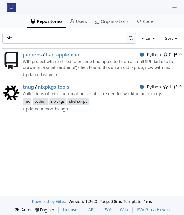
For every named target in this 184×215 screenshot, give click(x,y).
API (91, 209)
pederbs (32, 55)
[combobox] (148, 38)
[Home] (11, 7)
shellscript (78, 101)
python (40, 101)
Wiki (124, 209)
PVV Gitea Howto (153, 209)
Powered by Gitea (49, 201)
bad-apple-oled (63, 55)
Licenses (71, 209)
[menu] (22, 210)
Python (150, 54)
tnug (28, 87)
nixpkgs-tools (53, 87)
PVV (107, 209)
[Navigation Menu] (175, 7)
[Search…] (131, 38)
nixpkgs (58, 101)
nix (27, 101)
